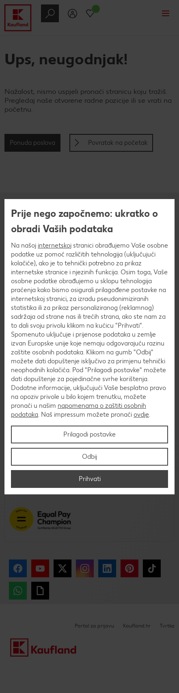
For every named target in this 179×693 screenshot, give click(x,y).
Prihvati (90, 479)
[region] (89, 346)
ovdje (141, 414)
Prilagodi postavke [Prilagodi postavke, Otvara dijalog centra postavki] (89, 434)
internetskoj (54, 245)
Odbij (89, 456)
